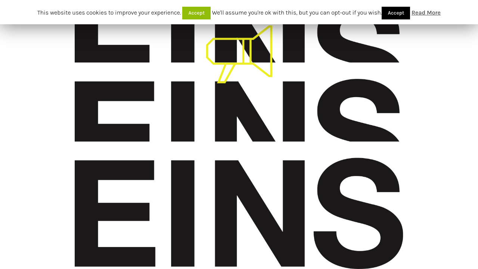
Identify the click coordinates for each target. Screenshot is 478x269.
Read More (426, 12)
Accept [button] (196, 13)
